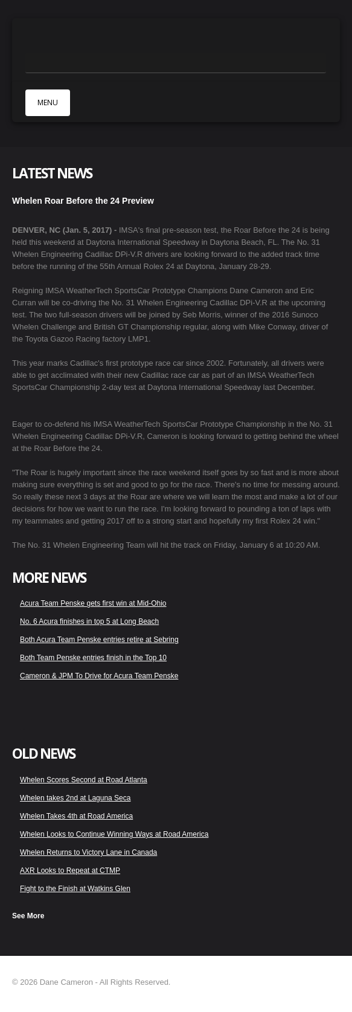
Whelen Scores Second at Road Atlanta (83, 780)
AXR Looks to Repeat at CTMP (70, 870)
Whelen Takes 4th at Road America (76, 816)
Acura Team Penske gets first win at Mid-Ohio (93, 603)
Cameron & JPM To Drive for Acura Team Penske (99, 676)
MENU (47, 102)
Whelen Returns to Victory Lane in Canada (88, 852)
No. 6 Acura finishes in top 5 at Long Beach (89, 621)
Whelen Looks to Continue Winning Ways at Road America (114, 834)
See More (28, 916)
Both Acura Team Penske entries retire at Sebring (99, 639)
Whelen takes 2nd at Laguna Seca (75, 798)
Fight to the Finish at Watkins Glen (75, 888)
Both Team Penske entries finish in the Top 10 (93, 658)
